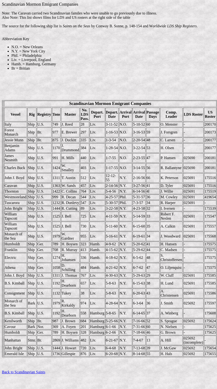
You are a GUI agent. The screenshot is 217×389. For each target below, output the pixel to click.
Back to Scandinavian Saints (23, 372)
